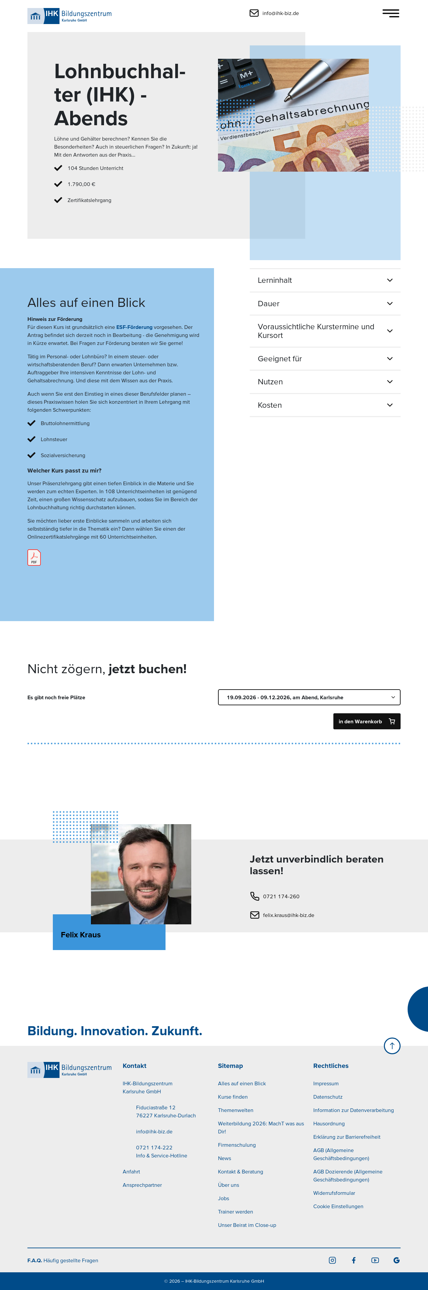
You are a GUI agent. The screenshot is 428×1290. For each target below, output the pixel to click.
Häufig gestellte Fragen (62, 1260)
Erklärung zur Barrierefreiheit (347, 1137)
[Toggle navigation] (391, 13)
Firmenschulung (237, 1145)
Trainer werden (235, 1212)
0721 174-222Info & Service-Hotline (161, 1151)
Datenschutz (328, 1097)
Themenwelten (235, 1110)
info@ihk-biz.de (154, 1131)
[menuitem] (166, 1131)
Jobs (223, 1198)
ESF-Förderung (134, 327)
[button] (320, 13)
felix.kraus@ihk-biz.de (288, 915)
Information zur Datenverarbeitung (353, 1110)
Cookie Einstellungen (338, 1206)
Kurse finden (233, 1097)
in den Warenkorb (360, 721)
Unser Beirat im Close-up (247, 1225)
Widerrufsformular (334, 1193)
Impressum (326, 1083)
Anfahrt (131, 1171)
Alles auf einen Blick (242, 1083)
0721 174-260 (281, 896)
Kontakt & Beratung (240, 1171)
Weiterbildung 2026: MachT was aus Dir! (261, 1127)
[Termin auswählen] (309, 697)
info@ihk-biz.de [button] (280, 13)
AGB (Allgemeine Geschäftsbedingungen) (341, 1154)
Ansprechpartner (142, 1185)
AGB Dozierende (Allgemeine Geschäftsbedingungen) (348, 1175)
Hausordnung (329, 1123)
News (224, 1158)
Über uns (228, 1185)
